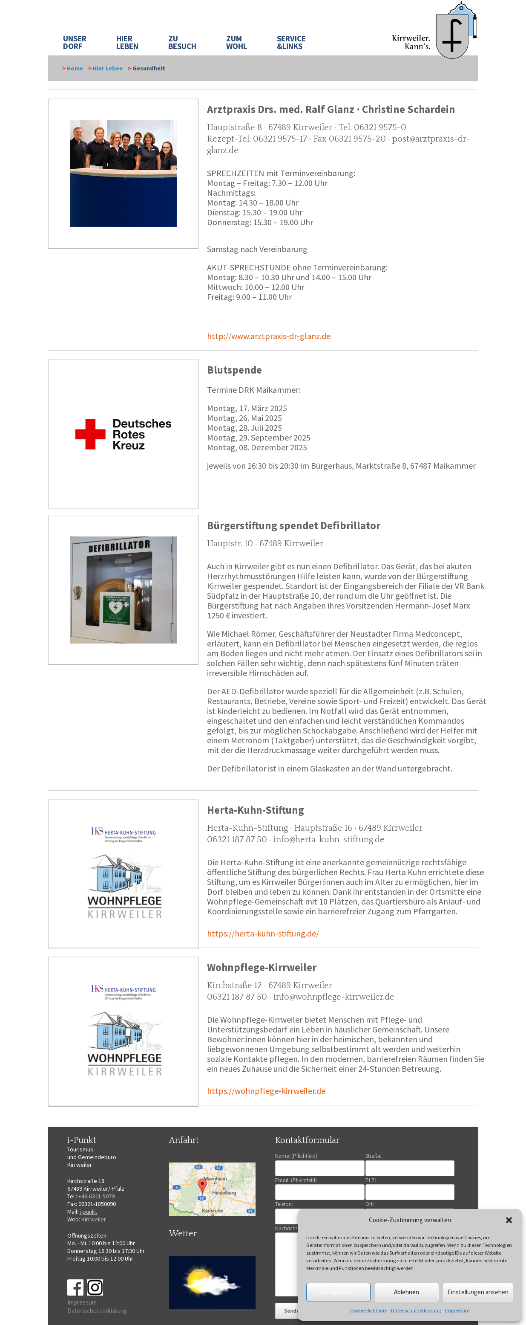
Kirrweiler (93, 1219)
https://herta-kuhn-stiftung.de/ (263, 933)
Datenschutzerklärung (416, 1310)
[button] (509, 1220)
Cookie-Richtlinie (368, 1310)
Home (75, 68)
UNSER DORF (74, 42)
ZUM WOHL (236, 42)
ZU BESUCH (182, 42)
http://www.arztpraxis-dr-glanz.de (269, 336)
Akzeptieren (338, 1292)
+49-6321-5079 (96, 1196)
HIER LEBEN (127, 42)
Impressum (457, 1310)
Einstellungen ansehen (478, 1292)
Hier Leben (108, 68)
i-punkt (88, 1211)
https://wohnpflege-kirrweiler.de (266, 1090)
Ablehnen (406, 1292)
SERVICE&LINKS (291, 42)
